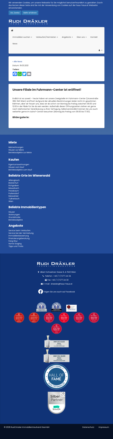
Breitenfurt (13, 183)
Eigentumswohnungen (19, 164)
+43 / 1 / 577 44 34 (62, 276)
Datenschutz (88, 427)
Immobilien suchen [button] (23, 37)
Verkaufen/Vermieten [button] (48, 37)
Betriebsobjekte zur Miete (20, 152)
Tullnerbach (14, 198)
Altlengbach (14, 180)
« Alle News (17, 61)
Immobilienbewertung (19, 235)
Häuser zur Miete (16, 150)
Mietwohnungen (16, 147)
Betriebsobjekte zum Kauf (20, 169)
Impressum (104, 427)
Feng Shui (13, 241)
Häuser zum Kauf (16, 167)
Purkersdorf (14, 193)
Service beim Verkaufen (19, 230)
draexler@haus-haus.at (61, 284)
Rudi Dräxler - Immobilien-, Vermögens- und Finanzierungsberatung (56, 21)
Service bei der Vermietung (21, 233)
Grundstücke (14, 217)
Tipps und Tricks (16, 246)
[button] (100, 50)
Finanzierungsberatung (19, 238)
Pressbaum (14, 190)
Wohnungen (14, 214)
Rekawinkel (13, 196)
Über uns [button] (83, 37)
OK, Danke (15, 12)
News (15, 43)
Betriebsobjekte (16, 220)
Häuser (12, 212)
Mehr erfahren (30, 12)
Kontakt (94, 37)
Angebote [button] (67, 37)
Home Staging (15, 243)
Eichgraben (14, 185)
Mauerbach (14, 188)
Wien (11, 201)
